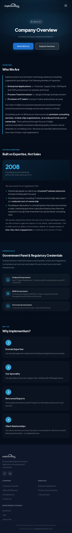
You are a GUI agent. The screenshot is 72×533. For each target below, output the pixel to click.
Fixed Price (6, 511)
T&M (4, 515)
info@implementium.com (43, 529)
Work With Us (23, 46)
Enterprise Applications (47, 486)
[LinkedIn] (10, 473)
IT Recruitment (44, 494)
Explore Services (47, 46)
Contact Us (6, 499)
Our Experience (8, 494)
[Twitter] (4, 473)
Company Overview (10, 486)
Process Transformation (47, 490)
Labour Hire (6, 519)
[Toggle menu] (66, 5)
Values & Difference (10, 490)
